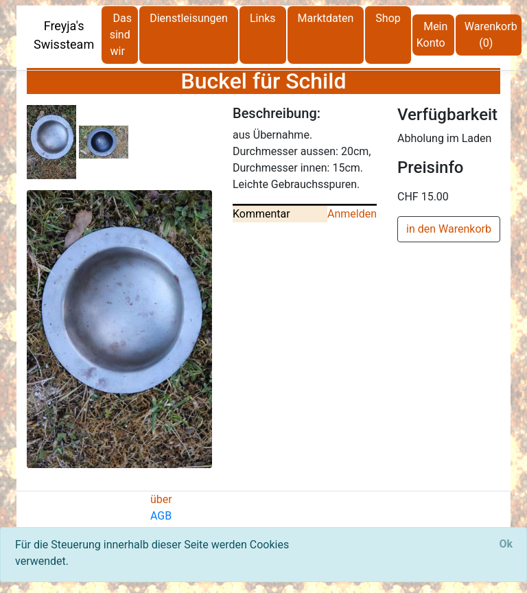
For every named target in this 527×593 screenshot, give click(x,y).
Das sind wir (121, 35)
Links (263, 18)
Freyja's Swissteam (64, 35)
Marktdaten (326, 18)
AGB (161, 515)
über (161, 499)
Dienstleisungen (189, 18)
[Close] (505, 544)
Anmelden (352, 213)
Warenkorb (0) (491, 34)
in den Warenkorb (448, 228)
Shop (387, 18)
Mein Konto (432, 34)
